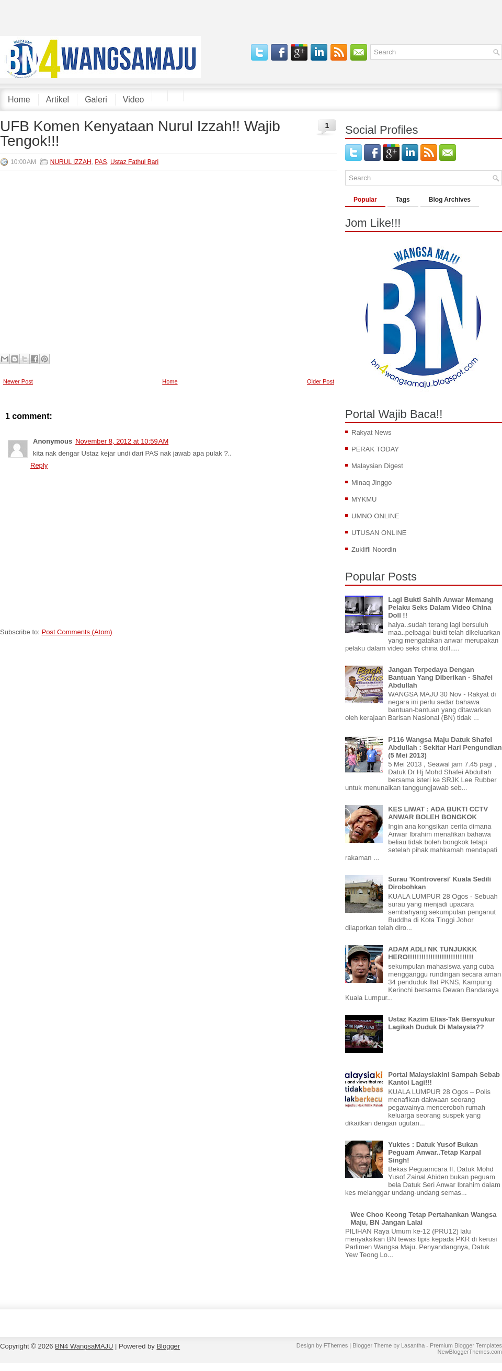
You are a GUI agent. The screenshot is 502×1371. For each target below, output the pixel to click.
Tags (403, 199)
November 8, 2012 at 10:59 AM (121, 441)
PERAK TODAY (375, 449)
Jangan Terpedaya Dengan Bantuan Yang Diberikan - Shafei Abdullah (440, 677)
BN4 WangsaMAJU (84, 1346)
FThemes (336, 1345)
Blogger (168, 1346)
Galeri (96, 99)
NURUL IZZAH (71, 162)
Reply (39, 465)
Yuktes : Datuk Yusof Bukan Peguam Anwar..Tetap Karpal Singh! (434, 1152)
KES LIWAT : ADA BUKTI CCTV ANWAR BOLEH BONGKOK (438, 813)
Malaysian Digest (377, 466)
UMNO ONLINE (375, 516)
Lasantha (413, 1345)
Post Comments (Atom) (77, 632)
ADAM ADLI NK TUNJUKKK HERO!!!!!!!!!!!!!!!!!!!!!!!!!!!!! (432, 953)
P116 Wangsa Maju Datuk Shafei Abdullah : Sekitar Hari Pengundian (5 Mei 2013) (444, 747)
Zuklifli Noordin (373, 549)
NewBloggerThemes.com (470, 1352)
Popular (365, 199)
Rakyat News (371, 432)
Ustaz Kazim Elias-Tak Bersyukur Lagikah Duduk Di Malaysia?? (441, 1023)
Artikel (57, 99)
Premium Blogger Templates (466, 1345)
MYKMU (363, 499)
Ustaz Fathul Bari (134, 162)
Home (19, 99)
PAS (101, 162)
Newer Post (18, 381)
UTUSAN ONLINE (378, 533)
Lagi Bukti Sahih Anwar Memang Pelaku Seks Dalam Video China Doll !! (440, 607)
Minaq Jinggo (371, 482)
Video (133, 99)
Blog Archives (450, 199)
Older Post (320, 381)
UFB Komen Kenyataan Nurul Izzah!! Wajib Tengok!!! (140, 133)
